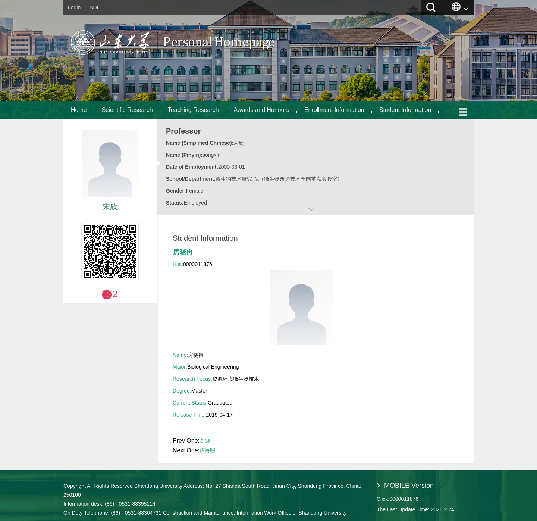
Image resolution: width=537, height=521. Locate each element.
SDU (95, 7)
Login (74, 7)
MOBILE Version (409, 485)
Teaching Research (193, 110)
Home (79, 110)
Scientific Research (127, 110)
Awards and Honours (261, 110)
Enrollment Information (334, 110)
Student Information (405, 110)
